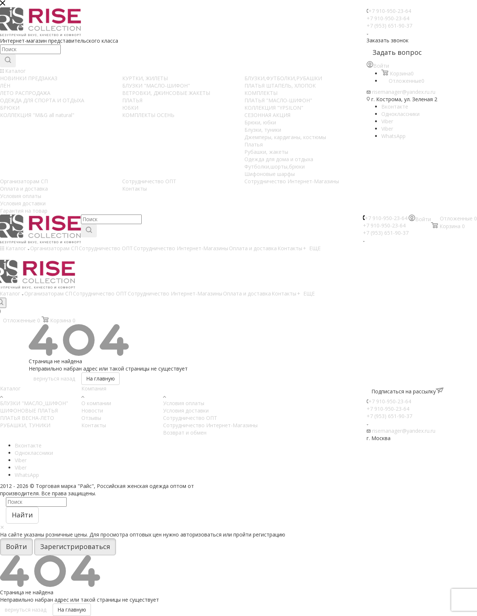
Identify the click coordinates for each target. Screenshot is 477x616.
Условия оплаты (183, 403)
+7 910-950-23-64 (389, 10)
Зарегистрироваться (75, 546)
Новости (92, 410)
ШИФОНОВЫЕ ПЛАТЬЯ (29, 410)
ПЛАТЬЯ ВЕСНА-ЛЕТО (27, 417)
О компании (96, 403)
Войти (16, 546)
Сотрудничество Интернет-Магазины (210, 425)
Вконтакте (394, 106)
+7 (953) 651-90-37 (389, 25)
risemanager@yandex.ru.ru (403, 91)
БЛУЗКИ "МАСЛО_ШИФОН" (34, 403)
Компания (93, 388)
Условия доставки (186, 410)
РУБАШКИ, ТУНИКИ (25, 425)
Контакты (93, 425)
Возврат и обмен (184, 432)
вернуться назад (54, 378)
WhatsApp (393, 135)
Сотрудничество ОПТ (190, 417)
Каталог (10, 388)
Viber (387, 121)
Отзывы (91, 417)
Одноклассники (400, 113)
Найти (22, 514)
